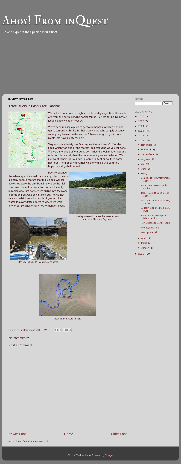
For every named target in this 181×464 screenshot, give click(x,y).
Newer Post (17, 434)
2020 (141, 253)
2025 (141, 121)
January (145, 247)
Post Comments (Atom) (35, 441)
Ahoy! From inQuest (55, 20)
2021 (141, 140)
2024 (141, 126)
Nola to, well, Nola (150, 227)
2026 (141, 116)
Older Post (119, 434)
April (144, 238)
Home (68, 434)
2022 (141, 135)
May (143, 173)
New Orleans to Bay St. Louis (155, 222)
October (145, 149)
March (144, 242)
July (143, 164)
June (144, 168)
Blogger (109, 455)
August (145, 159)
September (147, 154)
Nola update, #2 (149, 232)
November (147, 144)
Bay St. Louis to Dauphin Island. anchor (153, 217)
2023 (141, 130)
